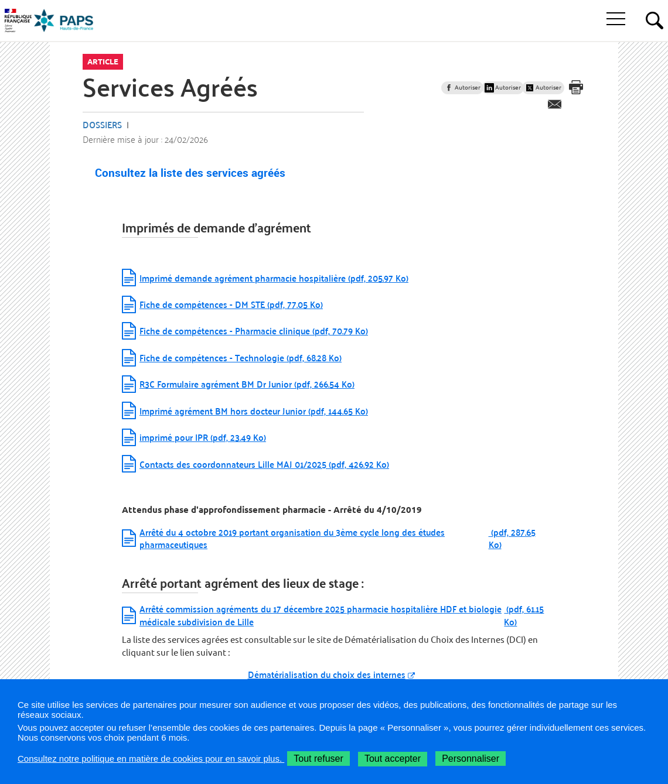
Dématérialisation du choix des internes (326, 674)
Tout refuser (318, 759)
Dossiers (102, 124)
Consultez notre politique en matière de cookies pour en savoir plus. (151, 759)
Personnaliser (470, 759)
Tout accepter (392, 759)
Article (102, 61)
